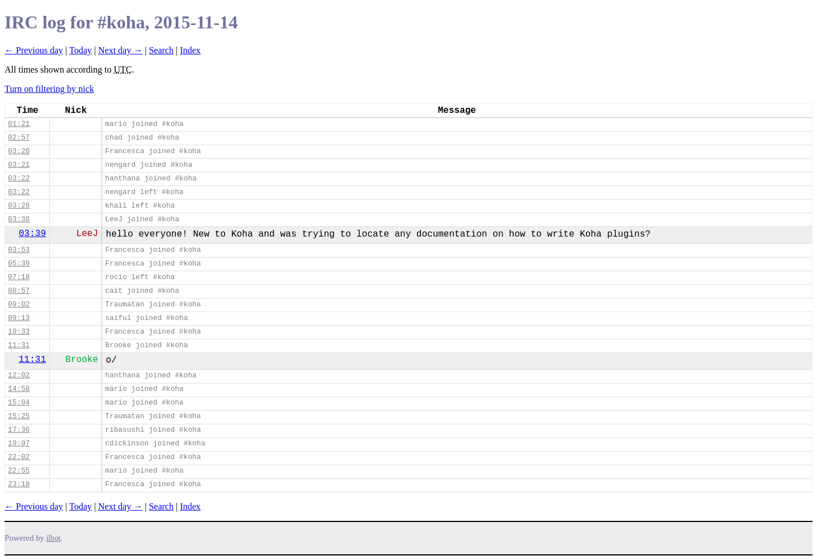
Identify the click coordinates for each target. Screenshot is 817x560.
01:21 (19, 124)
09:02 (19, 304)
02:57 (19, 137)
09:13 (19, 318)
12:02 (19, 375)
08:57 (19, 291)
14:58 (19, 389)
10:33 (19, 331)
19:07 (19, 443)
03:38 (19, 219)
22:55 (19, 470)
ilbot (54, 538)
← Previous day (34, 50)
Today (80, 50)
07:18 (19, 277)
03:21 (19, 165)
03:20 (19, 151)
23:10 (19, 484)
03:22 (19, 178)
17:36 (19, 430)
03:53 (19, 250)
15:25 (19, 416)
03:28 (19, 205)
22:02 (19, 457)
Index (190, 50)
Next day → (120, 50)
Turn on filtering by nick (49, 89)
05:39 (19, 263)
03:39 (32, 234)
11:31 (19, 345)
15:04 (19, 402)
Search (161, 50)
